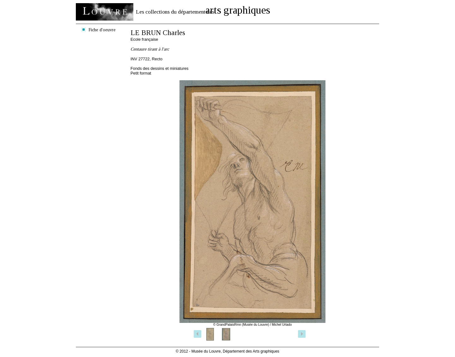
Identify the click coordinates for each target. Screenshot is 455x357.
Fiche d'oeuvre (102, 29)
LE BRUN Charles (157, 33)
